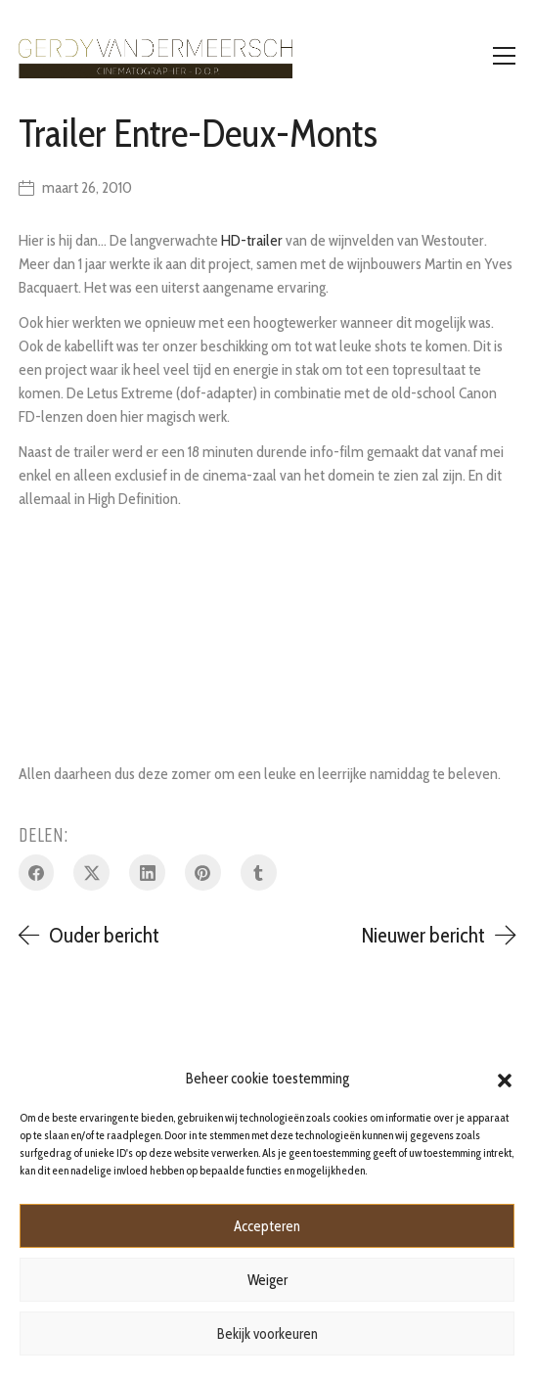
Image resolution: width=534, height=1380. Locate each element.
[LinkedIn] (147, 872)
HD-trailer (252, 240)
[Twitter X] (91, 872)
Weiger (267, 1280)
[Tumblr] (259, 872)
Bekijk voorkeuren (267, 1334)
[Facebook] (37, 872)
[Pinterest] (203, 872)
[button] (504, 1078)
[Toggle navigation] (504, 55)
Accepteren (267, 1226)
